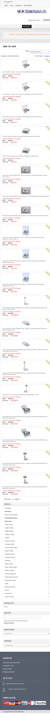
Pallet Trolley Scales (11, 567)
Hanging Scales (9, 554)
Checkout (18, 5)
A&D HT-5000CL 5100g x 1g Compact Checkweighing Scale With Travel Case (22, 94)
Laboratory (8, 508)
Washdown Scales (10, 580)
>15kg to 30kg (9, 528)
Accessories (8, 593)
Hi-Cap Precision (10, 557)
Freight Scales (9, 551)
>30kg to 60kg (9, 531)
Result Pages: (7, 499)
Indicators (8, 560)
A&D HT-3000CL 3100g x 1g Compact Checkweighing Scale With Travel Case (22, 72)
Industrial (21, 34)
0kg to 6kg (45, 34)
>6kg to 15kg (9, 524)
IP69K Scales (9, 564)
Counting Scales (10, 544)
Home (5, 5)
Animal (7, 590)
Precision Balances (10, 574)
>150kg (7, 537)
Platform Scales (9, 570)
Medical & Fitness (10, 587)
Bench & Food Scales (11, 514)
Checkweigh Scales (33, 34)
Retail (6, 583)
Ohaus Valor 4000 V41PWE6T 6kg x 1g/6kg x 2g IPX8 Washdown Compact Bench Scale (25, 215)
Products (12, 34)
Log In (11, 5)
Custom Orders (9, 596)
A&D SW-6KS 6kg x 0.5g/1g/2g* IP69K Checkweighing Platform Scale (20, 394)
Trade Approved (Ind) (11, 577)
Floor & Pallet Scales (11, 547)
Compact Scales (10, 541)
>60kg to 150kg (9, 534)
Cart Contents (28, 5)
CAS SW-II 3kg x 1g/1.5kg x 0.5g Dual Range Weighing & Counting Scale (21, 136)
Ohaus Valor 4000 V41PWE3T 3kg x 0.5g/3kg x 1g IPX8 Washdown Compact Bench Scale (25, 196)
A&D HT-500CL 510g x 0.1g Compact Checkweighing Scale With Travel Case (22, 116)
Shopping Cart (9, 603)
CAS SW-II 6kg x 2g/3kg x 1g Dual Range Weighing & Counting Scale (20, 156)
